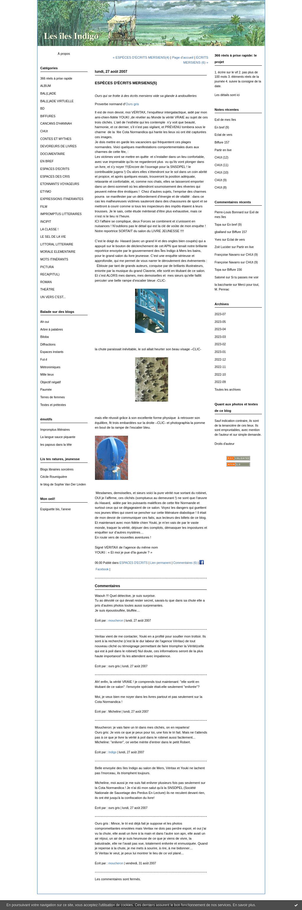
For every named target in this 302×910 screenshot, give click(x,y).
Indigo (112, 752)
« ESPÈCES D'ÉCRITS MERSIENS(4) (141, 57)
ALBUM (45, 85)
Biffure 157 (222, 142)
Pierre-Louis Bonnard (229, 212)
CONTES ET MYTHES (55, 139)
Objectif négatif (50, 382)
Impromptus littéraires (55, 429)
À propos (64, 53)
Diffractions (48, 344)
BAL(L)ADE (48, 93)
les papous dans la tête (56, 444)
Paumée (46, 389)
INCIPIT (45, 221)
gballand (220, 232)
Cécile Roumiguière (53, 476)
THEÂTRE (47, 289)
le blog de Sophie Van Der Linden (63, 484)
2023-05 (220, 321)
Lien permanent (160, 562)
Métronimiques (50, 367)
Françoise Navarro (227, 254)
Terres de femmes (52, 397)
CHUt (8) (221, 187)
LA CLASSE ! (49, 229)
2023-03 (220, 336)
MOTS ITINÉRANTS (54, 259)
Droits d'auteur (224, 443)
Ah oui (44, 321)
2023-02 (220, 344)
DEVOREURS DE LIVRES (58, 146)
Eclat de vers (223, 134)
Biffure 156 (234, 269)
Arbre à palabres (51, 329)
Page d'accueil (182, 57)
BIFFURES (47, 116)
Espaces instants (52, 352)
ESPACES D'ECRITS (55, 169)
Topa (218, 224)
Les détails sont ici (227, 95)
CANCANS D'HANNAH (56, 123)
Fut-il (43, 359)
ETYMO (45, 191)
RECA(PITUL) (50, 274)
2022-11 (220, 367)
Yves (218, 239)
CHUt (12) (222, 157)
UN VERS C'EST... (53, 297)
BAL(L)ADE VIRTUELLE (57, 101)
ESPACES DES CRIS (55, 176)
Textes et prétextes (53, 405)
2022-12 (220, 359)
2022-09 (220, 382)
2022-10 (220, 374)
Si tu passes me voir (245, 277)
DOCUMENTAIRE (52, 154)
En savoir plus (244, 905)
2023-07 (220, 314)
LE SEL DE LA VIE (53, 236)
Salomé (220, 277)
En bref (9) (222, 127)
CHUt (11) (222, 165)
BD (42, 108)
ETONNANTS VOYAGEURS (59, 184)
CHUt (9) (221, 180)
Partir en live (223, 150)
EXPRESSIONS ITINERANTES (61, 199)
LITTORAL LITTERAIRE (56, 244)
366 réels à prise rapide (56, 78)
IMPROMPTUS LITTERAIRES (61, 214)
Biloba (44, 336)
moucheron (115, 620)
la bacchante (223, 284)
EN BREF (47, 161)
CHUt (44, 131)
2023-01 (220, 352)
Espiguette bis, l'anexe (55, 509)
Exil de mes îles (225, 119)
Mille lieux (47, 374)
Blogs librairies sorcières (57, 469)
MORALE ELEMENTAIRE (58, 251)
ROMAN (46, 282)
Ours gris (132, 104)
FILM (43, 206)
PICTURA (47, 267)
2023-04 (220, 329)
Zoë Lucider (223, 247)
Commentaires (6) (185, 562)
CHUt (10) (222, 172)
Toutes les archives (228, 389)
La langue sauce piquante (58, 437)
